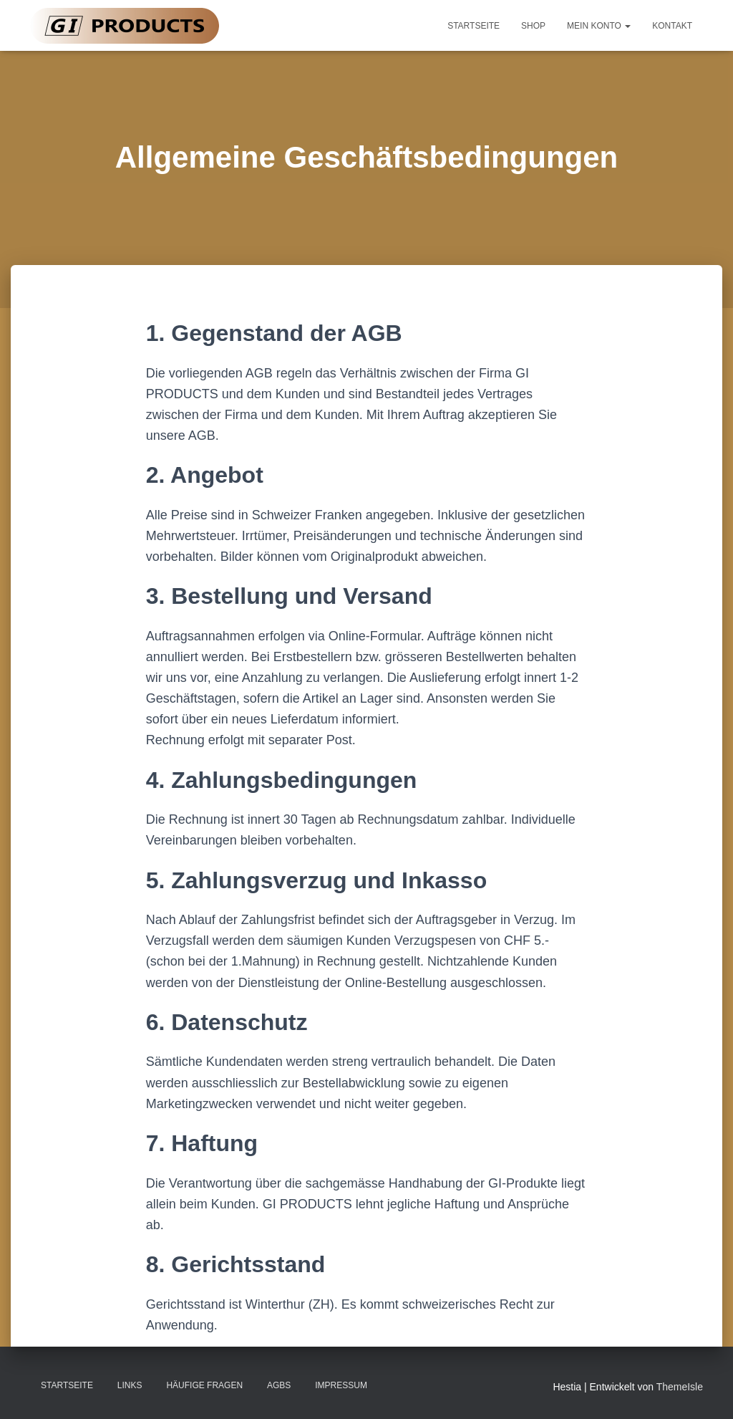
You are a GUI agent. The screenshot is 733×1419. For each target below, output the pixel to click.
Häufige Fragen (204, 1385)
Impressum (341, 1385)
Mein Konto (599, 26)
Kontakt (672, 26)
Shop (533, 26)
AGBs (279, 1385)
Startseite (473, 26)
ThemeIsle (679, 1386)
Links (129, 1385)
